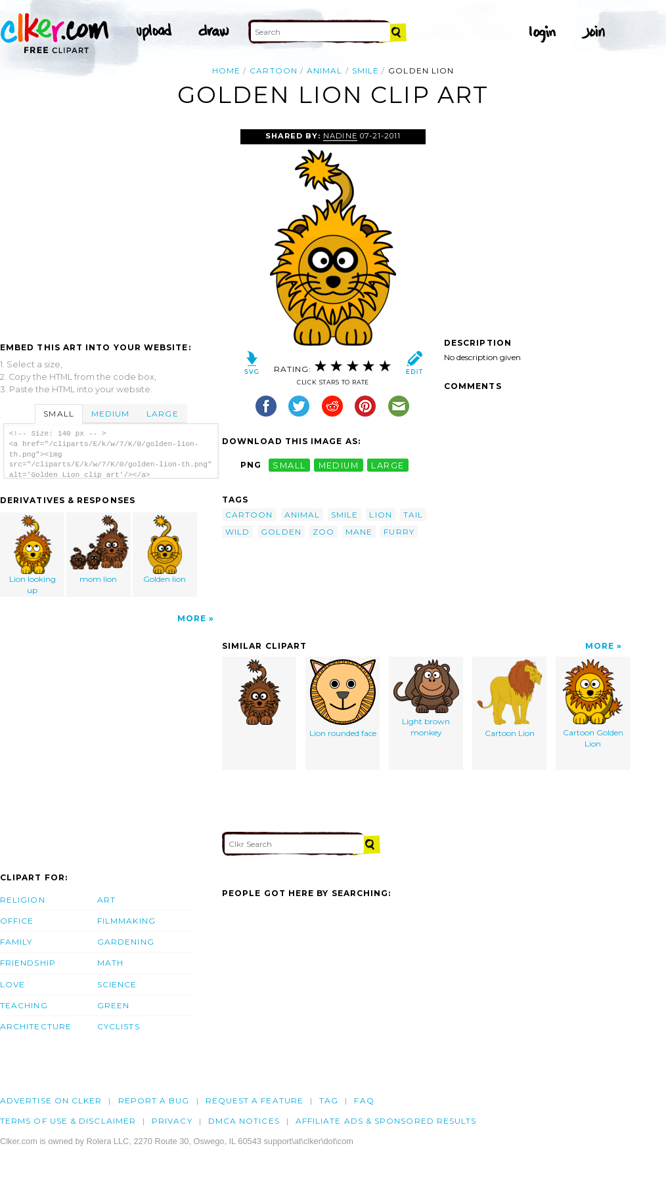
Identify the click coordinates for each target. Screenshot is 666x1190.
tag (328, 1100)
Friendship (28, 963)
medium (339, 465)
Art (106, 900)
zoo (323, 532)
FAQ (364, 1100)
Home (226, 70)
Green (113, 1005)
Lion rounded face (342, 698)
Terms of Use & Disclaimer (68, 1121)
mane (358, 532)
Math (110, 963)
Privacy (172, 1121)
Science (117, 984)
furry (399, 532)
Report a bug (154, 1100)
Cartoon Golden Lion (593, 704)
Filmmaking (126, 921)
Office (16, 921)
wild (237, 532)
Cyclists (118, 1026)
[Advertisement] (110, 227)
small (289, 465)
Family (16, 942)
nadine (340, 135)
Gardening (125, 942)
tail (413, 515)
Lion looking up (32, 555)
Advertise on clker (51, 1100)
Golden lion (164, 549)
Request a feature (254, 1100)
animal (324, 70)
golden (281, 532)
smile (365, 70)
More (191, 618)
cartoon (274, 70)
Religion (22, 900)
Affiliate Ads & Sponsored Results (386, 1121)
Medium (110, 414)
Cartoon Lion (510, 698)
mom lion (99, 549)
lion (380, 515)
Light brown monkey (426, 698)
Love (12, 984)
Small (58, 414)
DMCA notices (244, 1121)
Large (162, 414)
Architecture (36, 1026)
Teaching (24, 1005)
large (387, 465)
